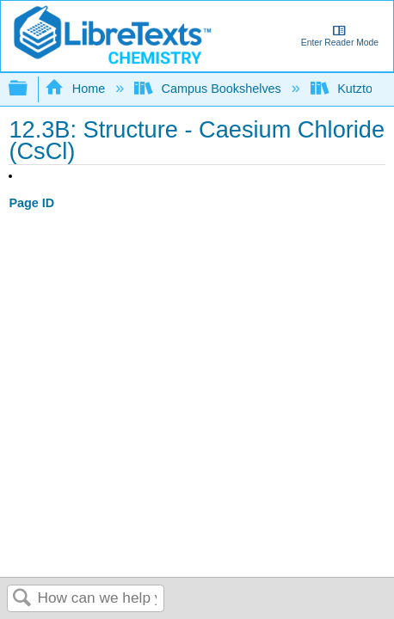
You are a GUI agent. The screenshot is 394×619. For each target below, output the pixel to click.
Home (76, 88)
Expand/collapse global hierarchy (29, 89)
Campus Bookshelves (209, 88)
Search (22, 598)
